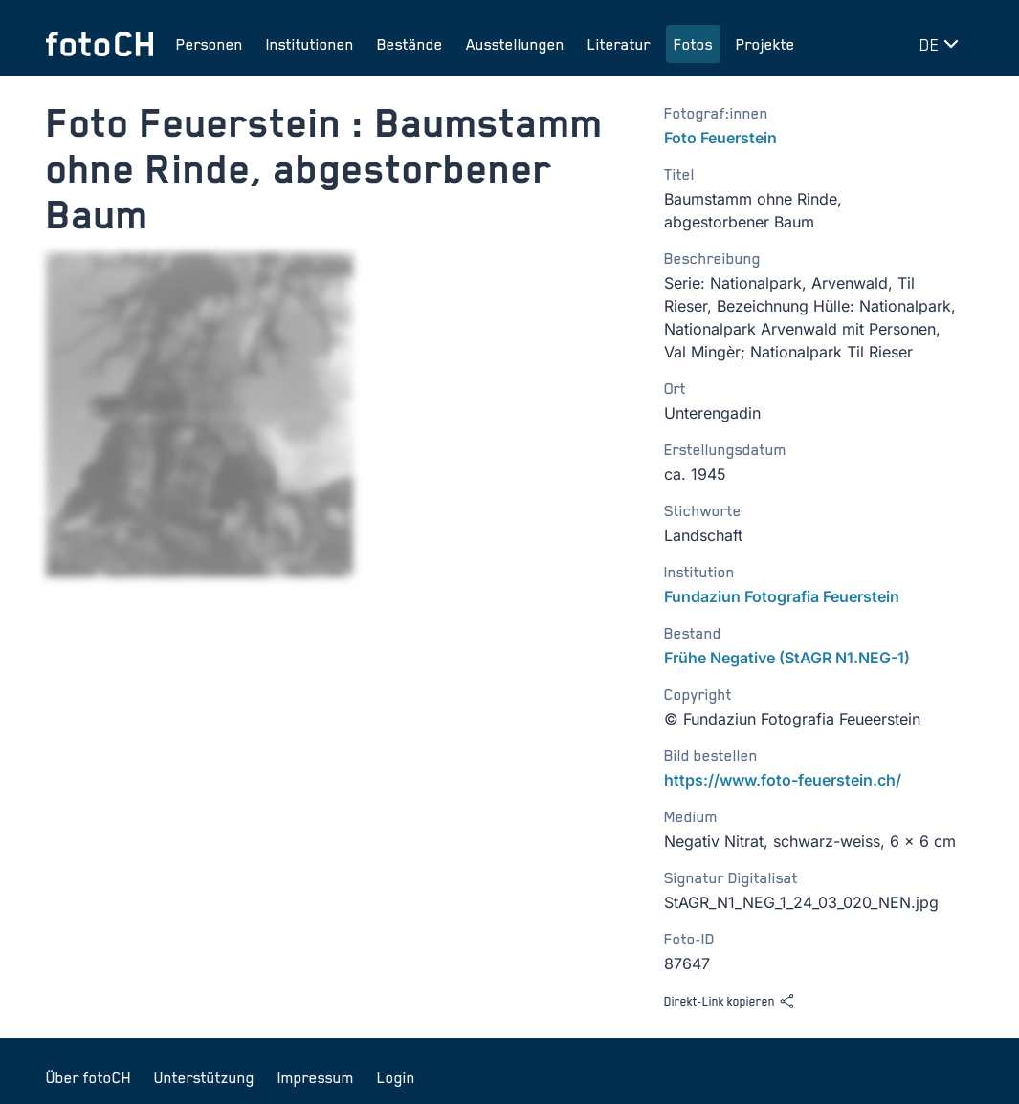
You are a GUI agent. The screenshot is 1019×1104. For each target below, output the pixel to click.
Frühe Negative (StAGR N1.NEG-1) (787, 657)
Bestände (410, 44)
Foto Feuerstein (720, 137)
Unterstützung (204, 1077)
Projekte (765, 44)
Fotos (693, 44)
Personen (209, 44)
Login (396, 1077)
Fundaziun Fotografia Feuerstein (781, 596)
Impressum (315, 1077)
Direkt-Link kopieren (729, 1001)
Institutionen (310, 44)
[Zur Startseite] (99, 43)
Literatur (619, 44)
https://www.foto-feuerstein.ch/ (782, 780)
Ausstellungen (515, 44)
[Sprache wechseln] (942, 44)
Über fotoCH (88, 1077)
